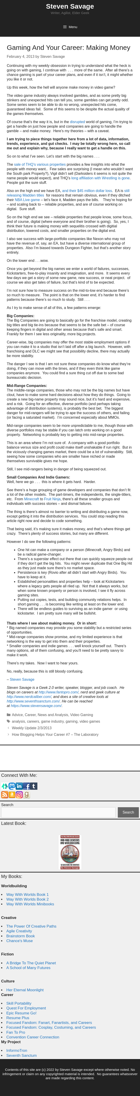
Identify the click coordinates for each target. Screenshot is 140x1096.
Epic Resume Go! (21, 1013)
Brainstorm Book (20, 936)
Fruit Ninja (52, 499)
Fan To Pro (15, 1032)
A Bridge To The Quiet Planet (31, 963)
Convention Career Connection (32, 1037)
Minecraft (31, 499)
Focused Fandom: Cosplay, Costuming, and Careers (51, 1027)
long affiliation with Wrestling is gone (100, 178)
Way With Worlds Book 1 (27, 894)
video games (90, 721)
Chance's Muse (19, 941)
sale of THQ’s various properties (40, 164)
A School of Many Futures (28, 968)
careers (33, 721)
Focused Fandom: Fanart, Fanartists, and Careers (49, 1023)
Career (30, 715)
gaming (71, 721)
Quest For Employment (26, 1008)
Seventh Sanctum (21, 1055)
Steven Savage (70, 6)
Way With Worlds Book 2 (27, 899)
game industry (52, 721)
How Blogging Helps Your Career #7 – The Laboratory (55, 734)
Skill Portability (18, 1003)
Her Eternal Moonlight (24, 990)
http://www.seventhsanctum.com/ (33, 701)
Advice (17, 715)
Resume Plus (17, 1018)
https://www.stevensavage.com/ (36, 706)
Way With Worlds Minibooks (30, 904)
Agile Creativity (19, 931)
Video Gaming (81, 715)
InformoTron (16, 1050)
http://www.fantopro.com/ (59, 692)
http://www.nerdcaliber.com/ (29, 697)
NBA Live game (27, 200)
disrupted (77, 122)
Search (7, 805)
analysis (18, 721)
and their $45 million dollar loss (87, 191)
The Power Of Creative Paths (31, 926)
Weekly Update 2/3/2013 (32, 728)
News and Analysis (53, 715)
